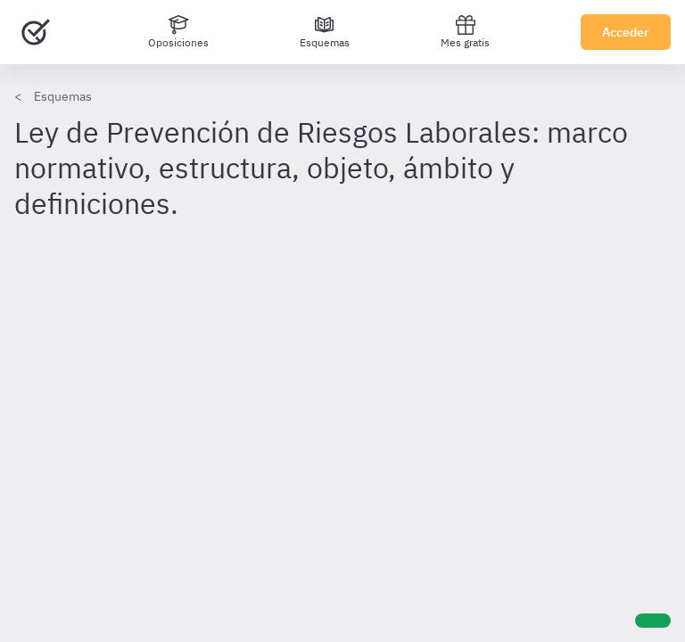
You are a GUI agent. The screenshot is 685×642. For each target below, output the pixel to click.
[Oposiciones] (178, 32)
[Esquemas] (325, 32)
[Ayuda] (653, 620)
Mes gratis (465, 31)
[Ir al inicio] (35, 32)
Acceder (625, 32)
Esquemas (63, 96)
